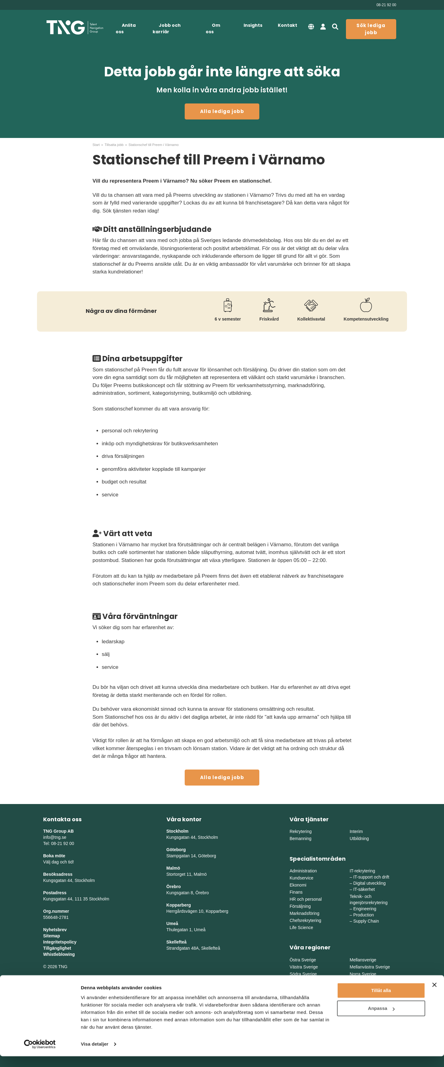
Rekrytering (301, 831)
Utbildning (359, 838)
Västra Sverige (304, 966)
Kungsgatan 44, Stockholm (69, 880)
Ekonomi (298, 885)
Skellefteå (176, 942)
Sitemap (51, 935)
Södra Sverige (303, 974)
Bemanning (300, 838)
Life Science (301, 927)
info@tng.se (54, 837)
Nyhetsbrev (55, 929)
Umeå (172, 923)
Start (96, 145)
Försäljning (300, 906)
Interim (356, 831)
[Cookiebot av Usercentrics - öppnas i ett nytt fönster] (40, 1055)
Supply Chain (366, 921)
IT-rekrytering (362, 870)
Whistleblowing (59, 954)
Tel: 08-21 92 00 (58, 843)
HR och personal (306, 899)
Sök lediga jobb (370, 29)
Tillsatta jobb (114, 145)
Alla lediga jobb (222, 111)
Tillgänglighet (57, 948)
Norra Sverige (363, 974)
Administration (303, 870)
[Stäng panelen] (434, 995)
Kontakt (287, 25)
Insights (253, 25)
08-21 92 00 (386, 5)
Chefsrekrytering (305, 920)
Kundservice (301, 877)
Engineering (364, 908)
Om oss (213, 28)
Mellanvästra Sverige (370, 966)
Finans (296, 892)
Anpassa (381, 1019)
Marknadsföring (304, 913)
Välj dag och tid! (58, 861)
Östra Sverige (303, 959)
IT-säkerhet (364, 889)
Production (363, 914)
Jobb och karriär (167, 28)
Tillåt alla (381, 1001)
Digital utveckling (369, 883)
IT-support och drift (371, 877)
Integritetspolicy (59, 942)
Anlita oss (126, 28)
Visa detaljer (94, 1054)
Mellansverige (363, 959)
